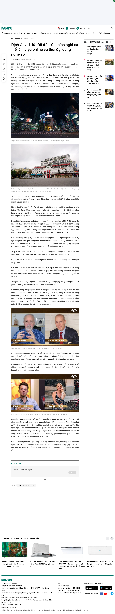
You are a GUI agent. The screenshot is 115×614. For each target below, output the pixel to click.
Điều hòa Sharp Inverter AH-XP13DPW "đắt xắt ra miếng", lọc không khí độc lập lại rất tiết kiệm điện (72, 565)
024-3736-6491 (14, 597)
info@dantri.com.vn (11, 607)
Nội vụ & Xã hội (83, 28)
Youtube (105, 593)
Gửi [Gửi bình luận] (72, 473)
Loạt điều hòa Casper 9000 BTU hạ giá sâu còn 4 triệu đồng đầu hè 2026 (100, 564)
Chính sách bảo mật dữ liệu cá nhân (69, 593)
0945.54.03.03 (75, 588)
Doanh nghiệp (28, 39)
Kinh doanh (15, 39)
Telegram (112, 593)
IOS (92, 588)
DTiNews (70, 28)
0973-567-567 (33, 597)
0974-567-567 (17, 605)
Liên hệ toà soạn (63, 585)
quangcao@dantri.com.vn (70, 590)
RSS (59, 583)
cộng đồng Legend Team (26, 485)
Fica (61, 28)
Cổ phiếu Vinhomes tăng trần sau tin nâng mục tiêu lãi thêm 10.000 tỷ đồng (94, 65)
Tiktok (109, 593)
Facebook (101, 593)
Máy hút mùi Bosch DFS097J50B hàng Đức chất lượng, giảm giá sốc (43, 564)
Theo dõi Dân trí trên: (91, 594)
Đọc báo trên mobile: (93, 583)
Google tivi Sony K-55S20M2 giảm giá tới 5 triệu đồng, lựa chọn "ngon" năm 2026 (12, 564)
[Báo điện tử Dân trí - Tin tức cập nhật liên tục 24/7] (6, 28)
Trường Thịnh (15, 59)
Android (106, 588)
